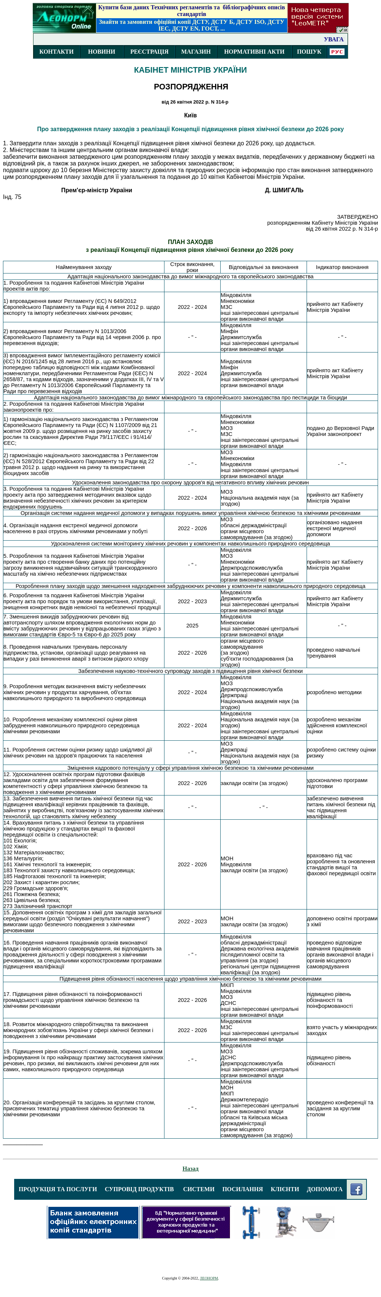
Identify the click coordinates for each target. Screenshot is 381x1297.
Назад (191, 1168)
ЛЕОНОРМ (209, 1278)
